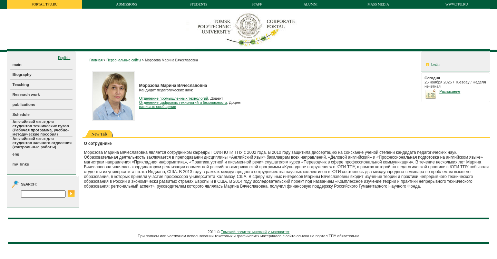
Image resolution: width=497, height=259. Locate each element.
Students (198, 4)
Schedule (21, 114)
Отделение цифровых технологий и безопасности (183, 102)
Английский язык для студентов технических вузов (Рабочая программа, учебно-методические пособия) (40, 128)
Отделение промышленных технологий (173, 98)
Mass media (378, 4)
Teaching (20, 84)
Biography (21, 74)
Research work (26, 94)
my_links (20, 164)
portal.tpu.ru (45, 4)
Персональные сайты (123, 60)
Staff (257, 4)
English (64, 58)
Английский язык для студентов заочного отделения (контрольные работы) (41, 143)
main (16, 64)
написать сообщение (157, 106)
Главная (96, 60)
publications (23, 104)
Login (435, 64)
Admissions (126, 4)
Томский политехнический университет (255, 232)
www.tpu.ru (457, 4)
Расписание (449, 91)
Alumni (311, 4)
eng (15, 154)
